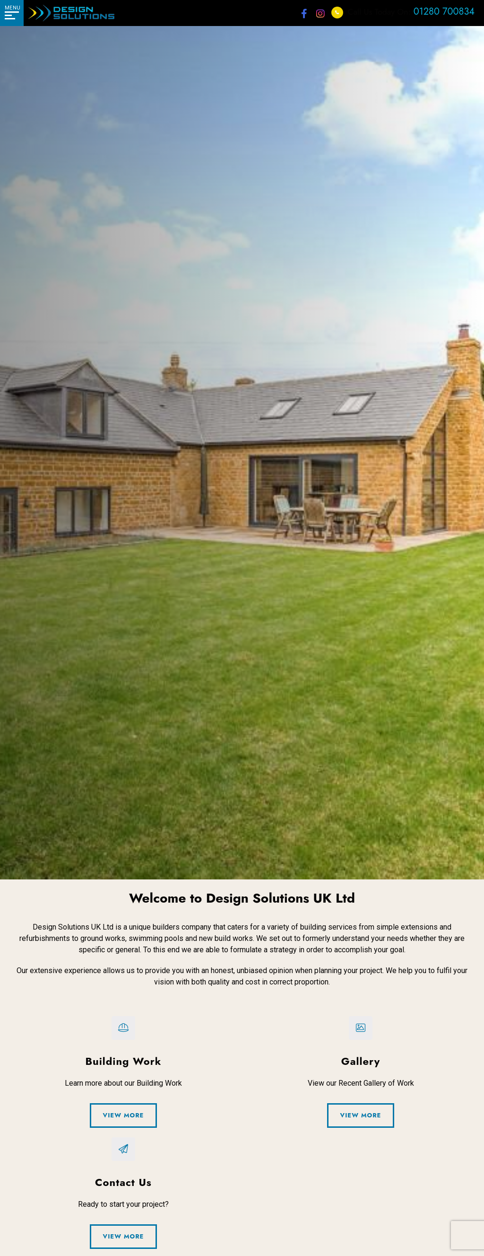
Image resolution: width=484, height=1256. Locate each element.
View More (123, 1115)
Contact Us (65, 488)
